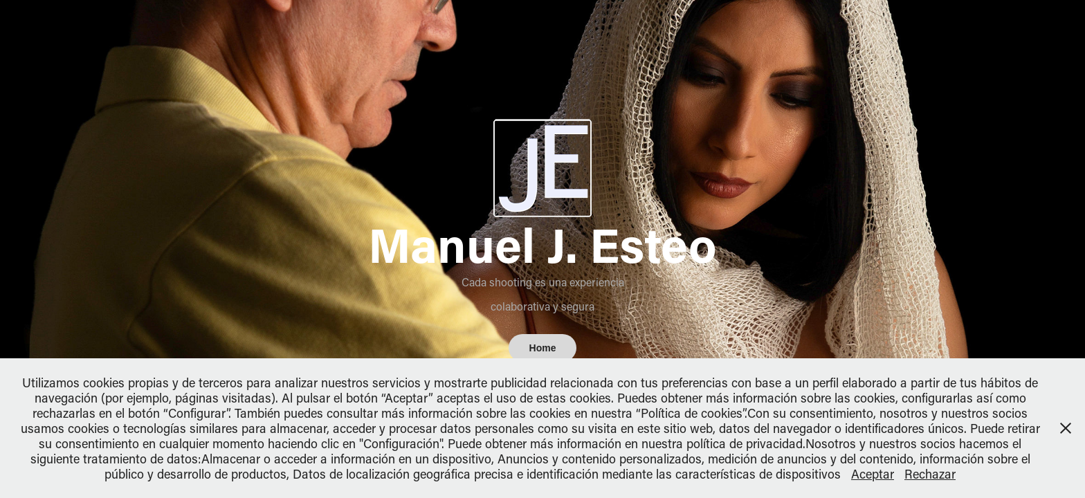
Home (542, 347)
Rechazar (930, 473)
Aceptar (872, 473)
